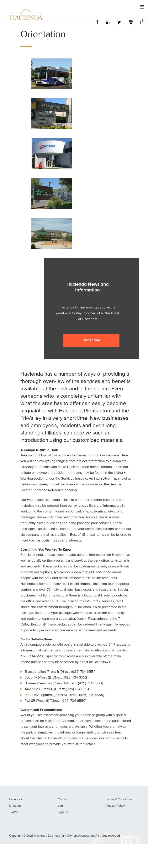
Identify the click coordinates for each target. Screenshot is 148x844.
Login (61, 805)
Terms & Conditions (119, 799)
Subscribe (91, 340)
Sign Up (63, 812)
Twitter (13, 812)
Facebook (16, 799)
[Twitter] (119, 23)
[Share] (142, 23)
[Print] (131, 23)
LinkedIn (15, 805)
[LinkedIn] (107, 23)
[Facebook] (97, 23)
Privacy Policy (115, 805)
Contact (63, 799)
